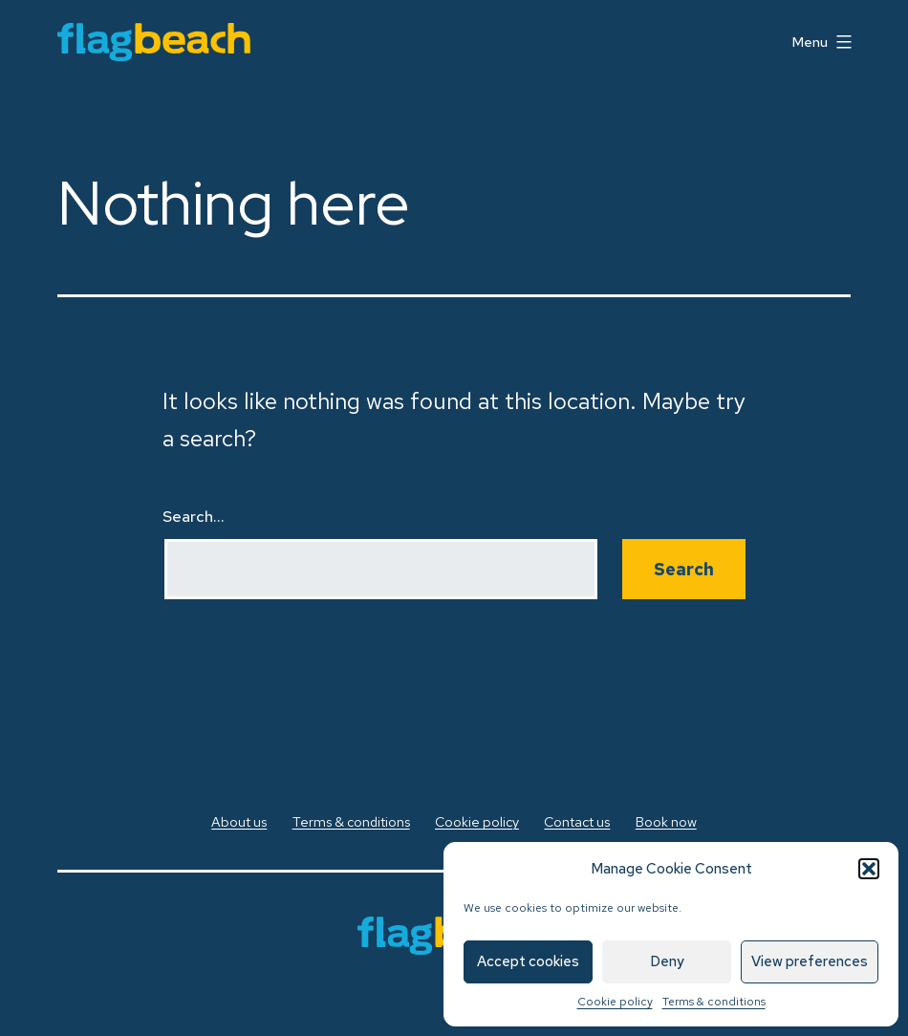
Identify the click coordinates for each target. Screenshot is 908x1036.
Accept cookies (528, 961)
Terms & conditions (714, 1001)
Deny (667, 961)
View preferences (809, 961)
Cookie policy (615, 1001)
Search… (193, 517)
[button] (868, 868)
